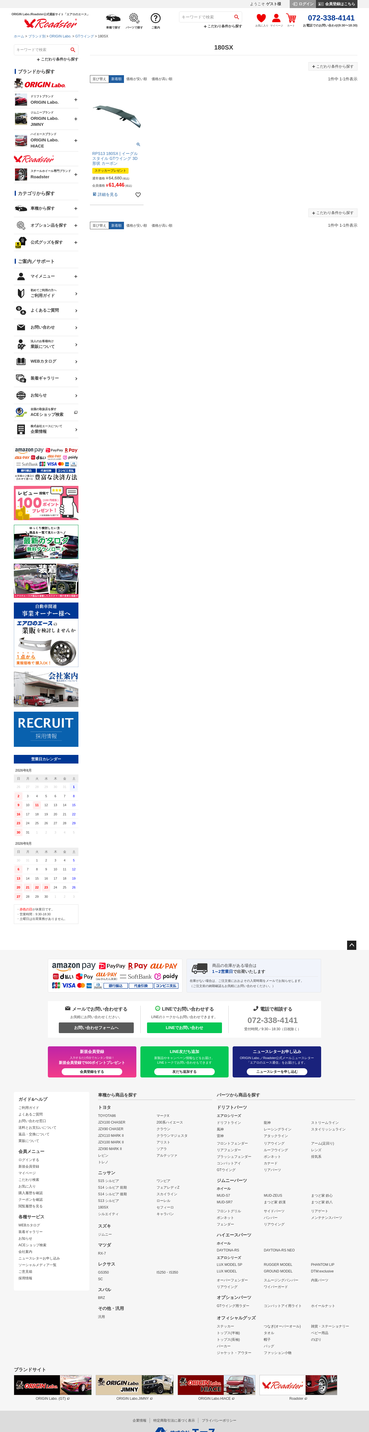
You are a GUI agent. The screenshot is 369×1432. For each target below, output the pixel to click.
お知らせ (25, 1238)
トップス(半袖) (228, 1333)
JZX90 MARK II (110, 1149)
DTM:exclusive (322, 1271)
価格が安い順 (136, 79)
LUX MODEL (227, 1271)
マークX (163, 1116)
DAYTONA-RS (228, 1250)
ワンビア (163, 1181)
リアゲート (319, 1211)
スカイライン (167, 1194)
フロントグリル (229, 1211)
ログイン (303, 4)
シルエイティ (108, 1214)
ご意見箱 (25, 1272)
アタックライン (276, 1136)
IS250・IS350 (167, 1272)
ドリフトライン (229, 1123)
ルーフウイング (276, 1150)
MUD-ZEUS (273, 1196)
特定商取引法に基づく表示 (174, 1420)
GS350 (103, 1272)
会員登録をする (92, 1072)
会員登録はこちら (336, 4)
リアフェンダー (229, 1150)
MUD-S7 (223, 1196)
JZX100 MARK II (111, 1142)
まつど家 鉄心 (322, 1196)
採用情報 (25, 1278)
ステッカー (225, 1326)
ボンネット (272, 1157)
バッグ (269, 1346)
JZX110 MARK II (111, 1136)
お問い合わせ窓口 (32, 1121)
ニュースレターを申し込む (277, 1072)
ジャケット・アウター (234, 1353)
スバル (104, 1289)
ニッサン (106, 1172)
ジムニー (105, 1234)
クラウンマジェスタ (172, 1136)
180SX (103, 1207)
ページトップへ (351, 945)
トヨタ (104, 1107)
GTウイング (84, 36)
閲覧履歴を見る (30, 1206)
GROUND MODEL (278, 1271)
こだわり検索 (28, 1180)
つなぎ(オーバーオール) (282, 1326)
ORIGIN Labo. (60, 36)
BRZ (101, 1298)
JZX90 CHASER (110, 1129)
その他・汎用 (111, 1308)
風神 (220, 1129)
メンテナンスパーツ (326, 1218)
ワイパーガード (276, 1287)
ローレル (163, 1201)
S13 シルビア (108, 1201)
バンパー (271, 1218)
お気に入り (27, 1186)
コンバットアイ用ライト (283, 1306)
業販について (28, 1141)
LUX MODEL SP (229, 1265)
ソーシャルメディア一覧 (37, 1265)
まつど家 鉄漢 (274, 1202)
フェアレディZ (168, 1187)
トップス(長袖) (228, 1340)
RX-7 (102, 1253)
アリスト (163, 1142)
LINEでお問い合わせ (184, 1027)
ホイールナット (323, 1306)
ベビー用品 (319, 1333)
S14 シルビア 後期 (112, 1194)
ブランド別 (37, 36)
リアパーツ (272, 1170)
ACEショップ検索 (32, 1245)
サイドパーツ (274, 1211)
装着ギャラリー (30, 1232)
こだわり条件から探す (223, 26)
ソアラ (162, 1149)
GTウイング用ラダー (233, 1306)
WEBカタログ (29, 1225)
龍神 (267, 1123)
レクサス (106, 1264)
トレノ (103, 1162)
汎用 (101, 1317)
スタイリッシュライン (328, 1129)
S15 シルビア (108, 1181)
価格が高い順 (162, 79)
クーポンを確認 (30, 1200)
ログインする (28, 1160)
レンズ (316, 1150)
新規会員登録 (28, 1166)
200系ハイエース (170, 1122)
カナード (271, 1163)
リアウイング (274, 1143)
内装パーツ (319, 1280)
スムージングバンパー (281, 1280)
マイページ (27, 1173)
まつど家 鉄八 (322, 1202)
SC (100, 1279)
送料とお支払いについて (37, 1128)
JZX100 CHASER (111, 1122)
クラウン (163, 1129)
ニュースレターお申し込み (39, 1258)
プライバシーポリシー (219, 1420)
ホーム (19, 36)
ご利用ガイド (28, 1108)
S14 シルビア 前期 (112, 1187)
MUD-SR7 (225, 1202)
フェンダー (225, 1224)
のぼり (316, 1340)
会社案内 (25, 1252)
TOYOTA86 (107, 1116)
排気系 (316, 1157)
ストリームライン (325, 1123)
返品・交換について (34, 1134)
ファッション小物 (277, 1353)
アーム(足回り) (322, 1143)
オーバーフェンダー (232, 1280)
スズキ (104, 1226)
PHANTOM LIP (322, 1265)
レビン (103, 1155)
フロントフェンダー (232, 1143)
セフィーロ (165, 1207)
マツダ (104, 1245)
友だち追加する (184, 1072)
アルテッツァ (167, 1155)
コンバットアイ (229, 1163)
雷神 (220, 1136)
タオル (269, 1333)
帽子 (267, 1340)
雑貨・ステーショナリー (330, 1326)
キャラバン (165, 1214)
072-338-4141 (272, 1020)
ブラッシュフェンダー (234, 1157)
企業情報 (139, 1420)
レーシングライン (277, 1129)
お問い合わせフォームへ (96, 1027)
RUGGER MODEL (278, 1265)
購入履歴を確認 (30, 1193)
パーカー (224, 1346)
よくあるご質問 (30, 1114)
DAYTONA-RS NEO (279, 1250)
